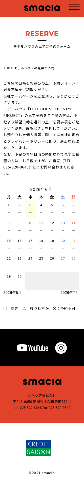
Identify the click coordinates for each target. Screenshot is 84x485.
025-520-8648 (16, 167)
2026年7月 (70, 293)
